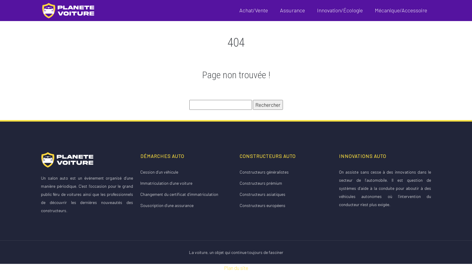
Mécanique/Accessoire (401, 10)
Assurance (292, 10)
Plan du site (236, 268)
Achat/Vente (253, 10)
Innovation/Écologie (340, 10)
